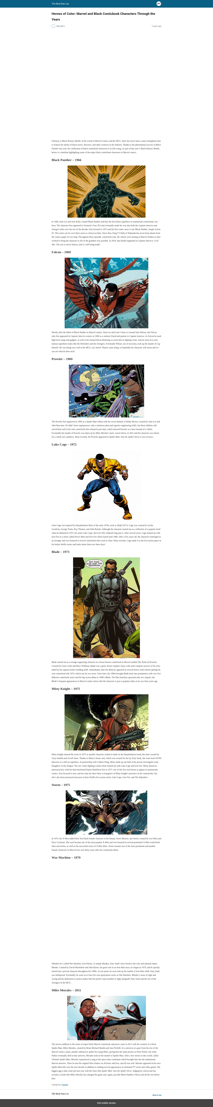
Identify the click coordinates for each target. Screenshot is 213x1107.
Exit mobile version (106, 1103)
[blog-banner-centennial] (106, 136)
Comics (65, 1085)
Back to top (157, 1095)
